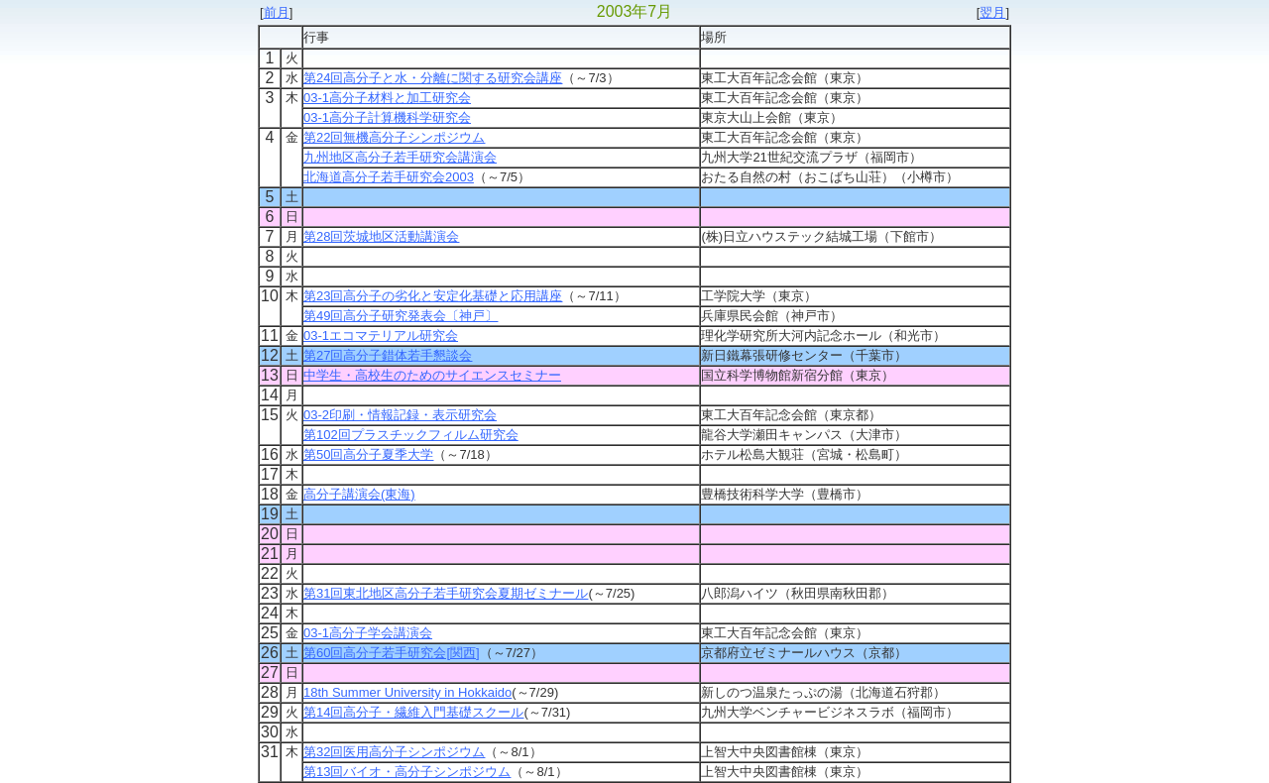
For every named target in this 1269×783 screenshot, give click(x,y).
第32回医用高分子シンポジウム (394, 751)
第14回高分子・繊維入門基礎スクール (413, 712)
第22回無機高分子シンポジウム (394, 137)
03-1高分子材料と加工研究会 (387, 97)
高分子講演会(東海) (359, 494)
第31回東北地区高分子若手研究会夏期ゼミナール (445, 593)
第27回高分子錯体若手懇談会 (387, 355)
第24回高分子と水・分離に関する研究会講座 (432, 77)
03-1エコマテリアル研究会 (380, 335)
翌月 (992, 12)
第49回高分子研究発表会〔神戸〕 (400, 315)
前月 (276, 12)
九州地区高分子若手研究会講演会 (400, 157)
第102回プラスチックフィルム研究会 (411, 434)
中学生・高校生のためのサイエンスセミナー (432, 375)
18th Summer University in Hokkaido (407, 692)
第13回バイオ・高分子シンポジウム (407, 771)
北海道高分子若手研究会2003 (388, 176)
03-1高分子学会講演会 (367, 632)
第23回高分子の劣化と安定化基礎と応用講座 (432, 295)
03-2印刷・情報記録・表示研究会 (400, 414)
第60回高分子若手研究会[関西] (391, 652)
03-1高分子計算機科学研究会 (387, 117)
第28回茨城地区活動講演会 (381, 236)
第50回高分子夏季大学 (368, 454)
